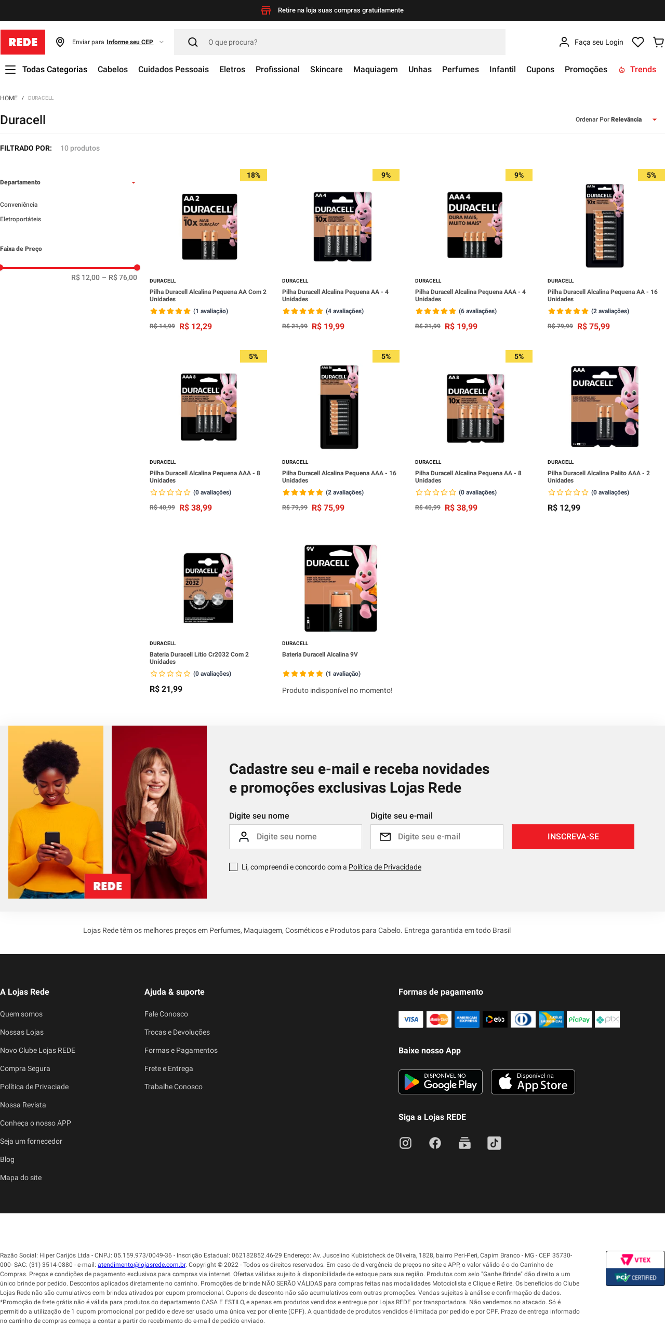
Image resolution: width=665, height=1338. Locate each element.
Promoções (586, 69)
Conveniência (19, 204)
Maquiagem (375, 69)
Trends (637, 69)
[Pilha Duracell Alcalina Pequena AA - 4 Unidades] (341, 251)
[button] (110, 42)
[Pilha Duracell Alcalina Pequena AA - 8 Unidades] (474, 432)
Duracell (41, 98)
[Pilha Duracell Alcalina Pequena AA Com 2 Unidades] (208, 251)
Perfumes (460, 69)
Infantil (502, 69)
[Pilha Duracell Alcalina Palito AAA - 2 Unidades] (606, 432)
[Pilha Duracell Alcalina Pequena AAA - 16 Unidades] (341, 432)
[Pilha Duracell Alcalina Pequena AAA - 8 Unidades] (208, 432)
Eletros (232, 69)
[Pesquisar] (340, 42)
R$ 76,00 (119, 277)
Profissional (278, 69)
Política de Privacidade (385, 867)
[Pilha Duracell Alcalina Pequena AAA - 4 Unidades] (474, 251)
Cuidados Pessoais (173, 69)
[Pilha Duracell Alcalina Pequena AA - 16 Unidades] (606, 251)
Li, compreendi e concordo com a (331, 867)
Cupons (540, 69)
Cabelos (113, 69)
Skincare (326, 69)
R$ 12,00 (85, 277)
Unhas (420, 69)
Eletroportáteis (20, 219)
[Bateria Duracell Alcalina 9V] (341, 615)
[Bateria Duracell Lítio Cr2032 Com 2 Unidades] (208, 615)
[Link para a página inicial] (9, 97)
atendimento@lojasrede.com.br (141, 1264)
